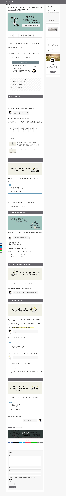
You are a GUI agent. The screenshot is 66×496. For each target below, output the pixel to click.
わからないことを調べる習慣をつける (19, 84)
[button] (10, 442)
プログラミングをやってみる (17, 87)
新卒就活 (13, 10)
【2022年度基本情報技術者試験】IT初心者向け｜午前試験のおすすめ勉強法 (28, 143)
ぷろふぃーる (53, 71)
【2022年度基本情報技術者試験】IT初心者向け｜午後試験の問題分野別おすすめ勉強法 (28, 150)
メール (10, 470)
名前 (10, 467)
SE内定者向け (10, 10)
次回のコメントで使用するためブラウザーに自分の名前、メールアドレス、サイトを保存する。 (23, 477)
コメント (10, 455)
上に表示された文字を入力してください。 (15, 481)
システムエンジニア (19, 427)
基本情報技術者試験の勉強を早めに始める (19, 81)
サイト (10, 474)
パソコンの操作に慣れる (51, 44)
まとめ (49, 50)
